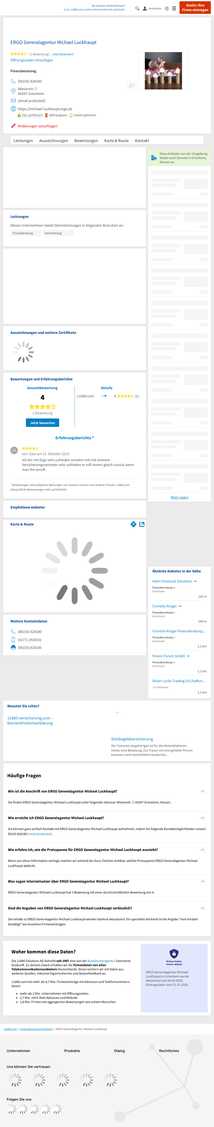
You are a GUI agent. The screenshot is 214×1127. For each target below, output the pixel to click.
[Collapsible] (202, 791)
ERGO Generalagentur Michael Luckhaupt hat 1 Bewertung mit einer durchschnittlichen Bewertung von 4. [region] (81, 892)
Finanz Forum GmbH (168, 655)
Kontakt (142, 140)
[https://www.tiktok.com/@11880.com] (33, 1109)
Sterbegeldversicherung (132, 738)
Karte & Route (116, 140)
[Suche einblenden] (139, 8)
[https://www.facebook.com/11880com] (11, 1109)
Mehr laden (180, 497)
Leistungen (23, 140)
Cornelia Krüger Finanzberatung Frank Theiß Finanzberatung (179, 631)
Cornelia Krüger (164, 606)
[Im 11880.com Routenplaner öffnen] (133, 523)
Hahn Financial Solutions (172, 581)
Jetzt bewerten (42, 422)
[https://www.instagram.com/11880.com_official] (22, 1109)
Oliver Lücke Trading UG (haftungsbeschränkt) (179, 680)
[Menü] (176, 8)
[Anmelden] (154, 8)
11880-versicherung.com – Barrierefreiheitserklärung (30, 720)
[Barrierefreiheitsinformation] (168, 8)
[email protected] (40, 834)
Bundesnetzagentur (101, 961)
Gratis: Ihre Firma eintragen (195, 7)
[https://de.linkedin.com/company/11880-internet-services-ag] (45, 1109)
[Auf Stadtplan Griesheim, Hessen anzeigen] (141, 524)
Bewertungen (86, 140)
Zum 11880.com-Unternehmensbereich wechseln (94, 9)
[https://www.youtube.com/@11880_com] (56, 1109)
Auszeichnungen (53, 140)
